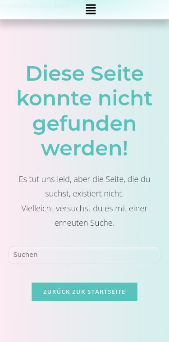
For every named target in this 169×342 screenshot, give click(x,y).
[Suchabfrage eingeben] (85, 255)
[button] (91, 9)
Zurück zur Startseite (84, 291)
